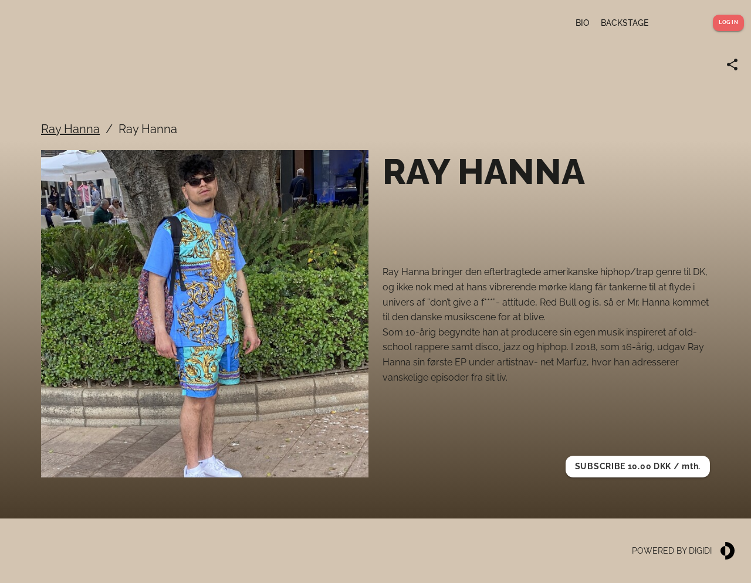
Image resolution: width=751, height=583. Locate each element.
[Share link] (732, 64)
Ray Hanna (70, 129)
